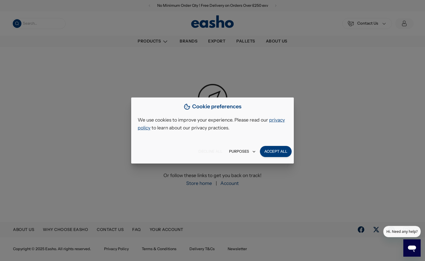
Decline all (210, 151)
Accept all (276, 151)
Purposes (242, 151)
